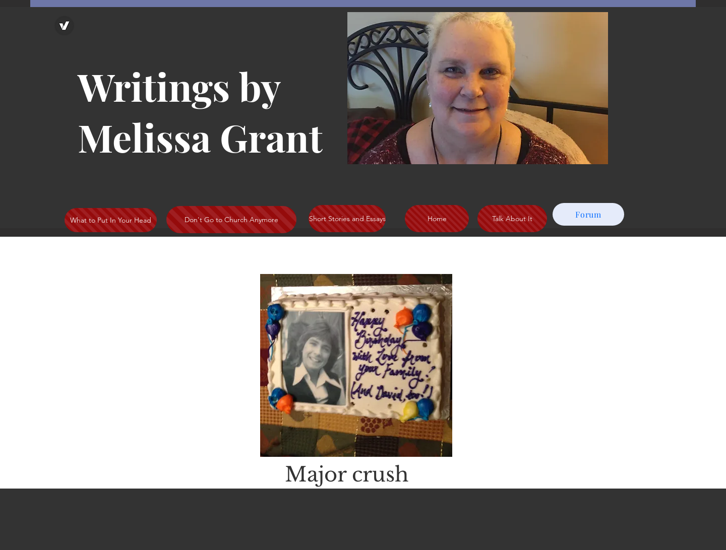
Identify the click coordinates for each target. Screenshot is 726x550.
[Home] (437, 218)
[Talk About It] (512, 218)
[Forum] (588, 214)
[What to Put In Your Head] (111, 220)
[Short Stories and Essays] (347, 218)
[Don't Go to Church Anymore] (231, 219)
